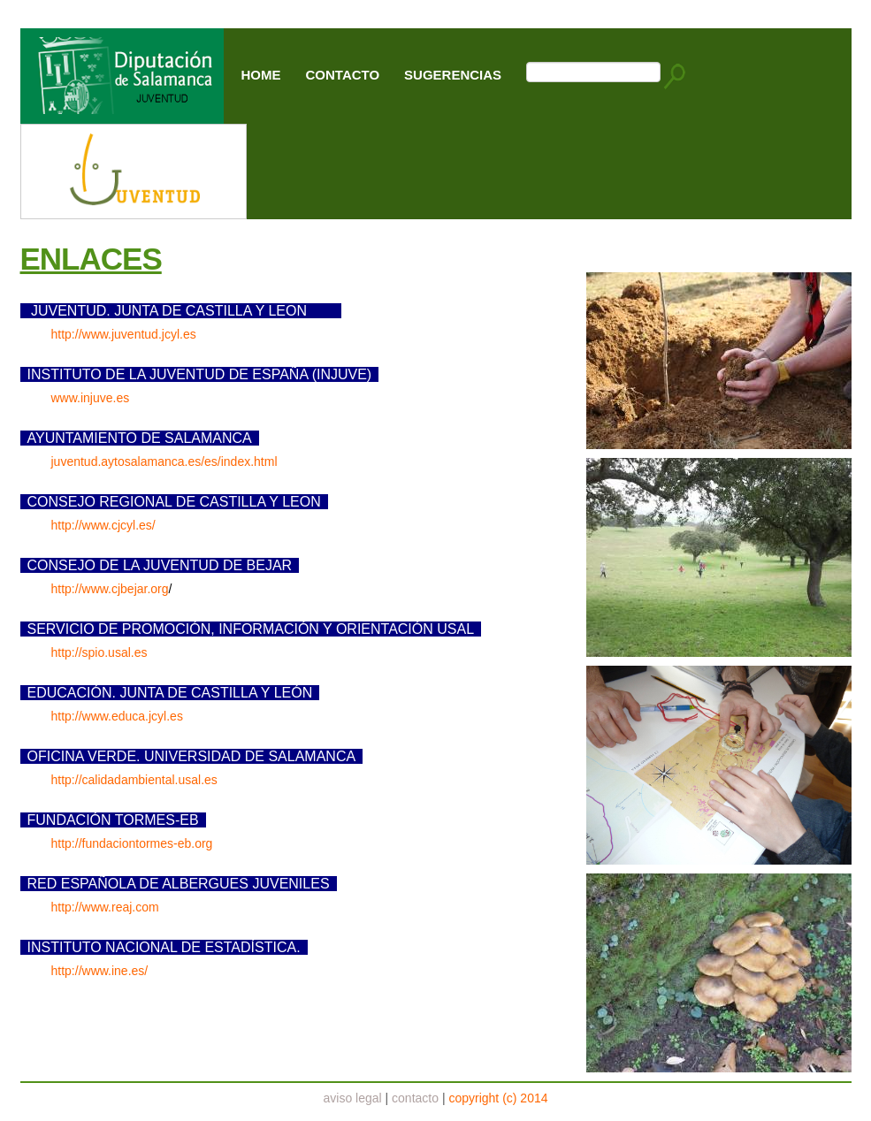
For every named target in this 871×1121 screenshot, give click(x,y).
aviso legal (353, 1098)
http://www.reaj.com (105, 907)
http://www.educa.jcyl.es (117, 716)
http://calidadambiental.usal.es (134, 780)
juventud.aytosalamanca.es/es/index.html (164, 461)
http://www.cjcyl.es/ (103, 525)
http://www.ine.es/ (100, 971)
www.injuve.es (90, 398)
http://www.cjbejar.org (110, 589)
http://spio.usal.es (99, 652)
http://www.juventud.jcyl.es (123, 334)
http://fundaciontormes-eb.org (132, 843)
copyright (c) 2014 (497, 1098)
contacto (415, 1098)
